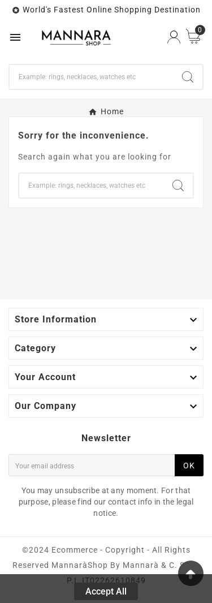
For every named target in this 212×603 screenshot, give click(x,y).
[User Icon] (173, 37)
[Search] (91, 77)
